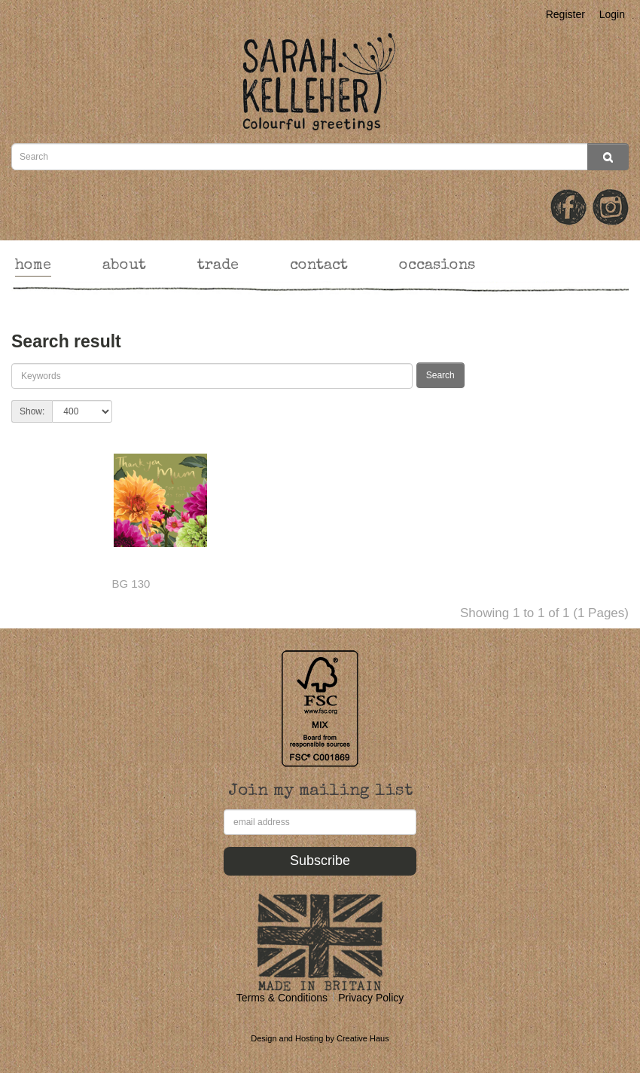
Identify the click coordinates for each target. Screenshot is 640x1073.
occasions (437, 266)
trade (218, 266)
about (124, 266)
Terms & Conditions (282, 998)
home (33, 266)
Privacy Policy (371, 998)
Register (565, 14)
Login (612, 14)
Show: (32, 411)
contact (319, 266)
